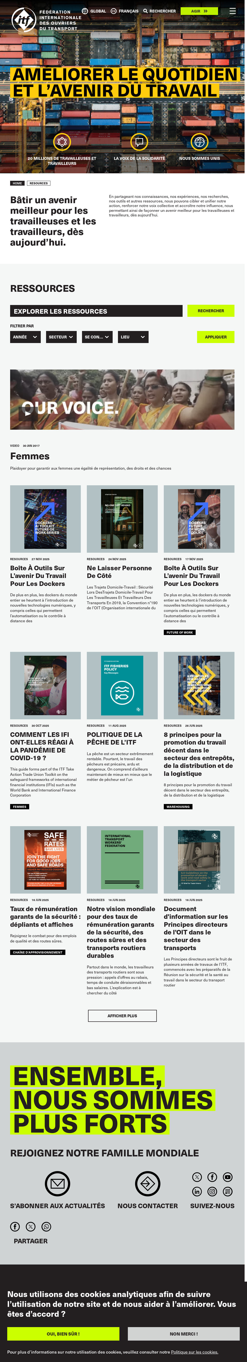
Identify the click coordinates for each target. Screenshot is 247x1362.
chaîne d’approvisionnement (37, 952)
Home (17, 183)
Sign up (57, 1186)
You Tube (227, 1177)
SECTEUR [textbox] (58, 337)
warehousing (178, 806)
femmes (19, 806)
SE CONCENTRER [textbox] (99, 337)
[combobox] (25, 337)
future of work (180, 632)
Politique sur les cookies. (194, 1352)
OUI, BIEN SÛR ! (63, 1334)
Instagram (212, 1191)
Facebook (212, 1177)
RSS (227, 1191)
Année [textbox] (20, 337)
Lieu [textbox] (125, 337)
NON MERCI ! (184, 1334)
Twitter (197, 1177)
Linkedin (197, 1191)
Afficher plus (122, 1015)
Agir (195, 11)
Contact (147, 1186)
